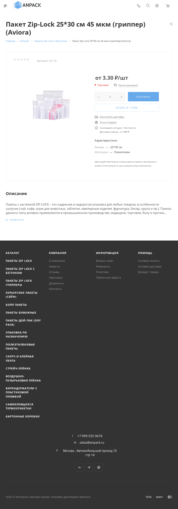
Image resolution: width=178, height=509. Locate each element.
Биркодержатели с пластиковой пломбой (21, 392)
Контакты (55, 289)
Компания (57, 253)
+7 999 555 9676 (89, 435)
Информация (107, 253)
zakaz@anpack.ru (92, 443)
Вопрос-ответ (105, 261)
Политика (102, 272)
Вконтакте (79, 467)
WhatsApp (99, 467)
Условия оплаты (148, 261)
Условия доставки (150, 266)
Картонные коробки (23, 416)
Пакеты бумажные (21, 312)
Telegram (89, 467)
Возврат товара (148, 272)
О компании (57, 261)
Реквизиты (103, 266)
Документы (56, 283)
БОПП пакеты (16, 305)
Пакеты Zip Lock (19, 261)
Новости (54, 266)
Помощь (145, 253)
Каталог (13, 253)
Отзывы (54, 272)
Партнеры (56, 277)
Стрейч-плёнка (18, 368)
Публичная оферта (108, 277)
